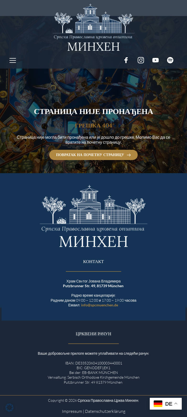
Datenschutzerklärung (105, 411)
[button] (12, 60)
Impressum (72, 411)
